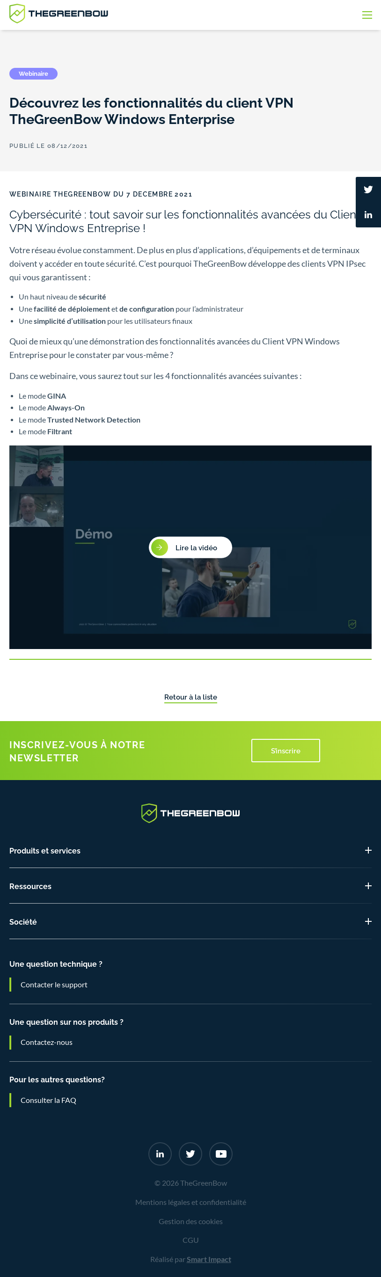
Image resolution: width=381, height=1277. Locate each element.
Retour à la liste (190, 696)
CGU (191, 1240)
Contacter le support (54, 984)
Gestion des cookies (191, 1221)
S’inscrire (285, 750)
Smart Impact (209, 1259)
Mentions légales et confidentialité (190, 1202)
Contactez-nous (47, 1042)
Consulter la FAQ (48, 1100)
